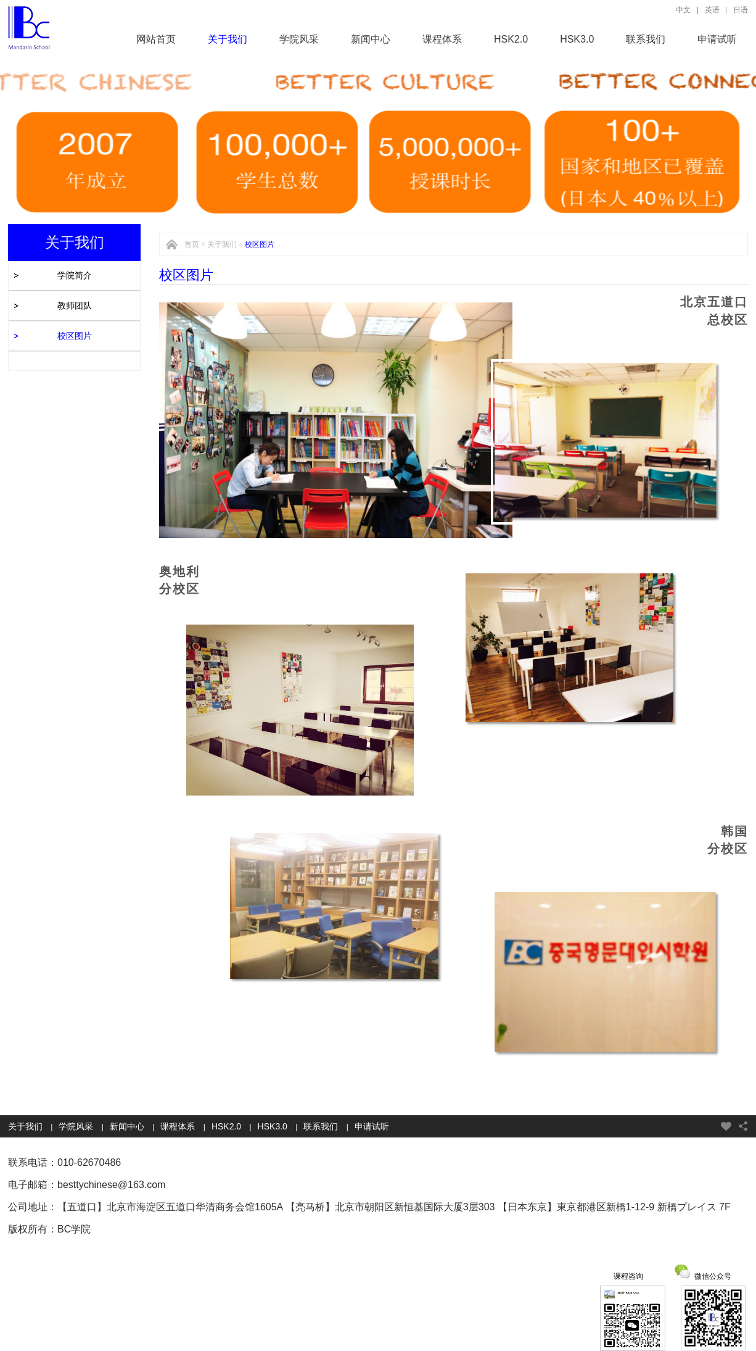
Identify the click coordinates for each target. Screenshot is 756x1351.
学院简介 (74, 275)
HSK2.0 (511, 39)
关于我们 (227, 39)
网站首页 (156, 39)
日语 (740, 10)
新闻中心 (370, 39)
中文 (683, 10)
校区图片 (74, 336)
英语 (712, 10)
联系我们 (645, 39)
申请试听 (717, 39)
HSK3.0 (577, 39)
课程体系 (442, 39)
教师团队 (74, 305)
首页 (191, 244)
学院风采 (299, 39)
